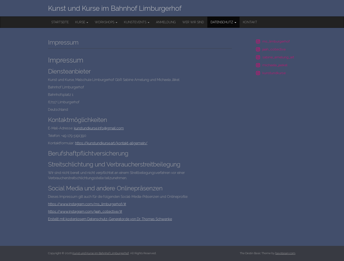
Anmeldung (166, 22)
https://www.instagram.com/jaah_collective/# (85, 211)
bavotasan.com (285, 253)
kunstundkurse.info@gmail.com (99, 128)
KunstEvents (136, 22)
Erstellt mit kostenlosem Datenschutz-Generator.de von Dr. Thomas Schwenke (110, 219)
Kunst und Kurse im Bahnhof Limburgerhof (115, 8)
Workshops (106, 22)
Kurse (81, 22)
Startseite (60, 22)
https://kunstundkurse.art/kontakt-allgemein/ (111, 143)
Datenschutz (223, 22)
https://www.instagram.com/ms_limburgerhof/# (87, 204)
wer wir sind (193, 22)
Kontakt (250, 22)
